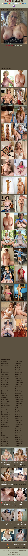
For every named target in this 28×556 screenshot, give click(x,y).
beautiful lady (5, 378)
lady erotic (4, 428)
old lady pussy (19, 412)
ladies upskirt (19, 441)
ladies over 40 (19, 399)
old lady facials (5, 433)
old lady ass (5, 368)
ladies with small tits (21, 431)
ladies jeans (18, 374)
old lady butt (5, 401)
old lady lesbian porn (21, 380)
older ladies (18, 393)
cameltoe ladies (6, 403)
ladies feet (4, 437)
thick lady (18, 437)
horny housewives (20, 370)
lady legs (18, 378)
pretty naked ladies (20, 410)
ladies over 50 (19, 401)
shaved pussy (19, 424)
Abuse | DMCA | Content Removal (10, 550)
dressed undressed (6, 424)
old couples (4, 416)
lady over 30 (19, 397)
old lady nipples (19, 391)
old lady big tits (5, 382)
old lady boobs (5, 393)
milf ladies (18, 386)
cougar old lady (5, 414)
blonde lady (4, 389)
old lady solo (19, 433)
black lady (4, 386)
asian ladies (5, 365)
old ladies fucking (6, 439)
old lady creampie (6, 418)
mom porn (18, 389)
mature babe (5, 372)
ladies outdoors (19, 395)
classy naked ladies (7, 407)
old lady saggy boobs (21, 416)
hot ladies (18, 368)
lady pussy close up (7, 412)
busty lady (4, 399)
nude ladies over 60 (21, 403)
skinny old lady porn (21, 428)
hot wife (17, 445)
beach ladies (5, 376)
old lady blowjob (6, 391)
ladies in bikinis (5, 384)
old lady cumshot (6, 420)
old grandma (5, 445)
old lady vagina (19, 443)
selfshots (18, 418)
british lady (4, 395)
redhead (17, 414)
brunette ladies (5, 397)
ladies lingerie (19, 382)
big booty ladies (6, 380)
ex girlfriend (4, 431)
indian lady (18, 372)
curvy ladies (5, 422)
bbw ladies (4, 374)
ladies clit (4, 410)
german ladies (5, 441)
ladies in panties (20, 405)
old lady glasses (6, 443)
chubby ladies (5, 405)
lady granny (18, 361)
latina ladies (18, 376)
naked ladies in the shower (21, 426)
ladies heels (18, 365)
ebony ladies (5, 426)
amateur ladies (5, 361)
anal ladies (4, 363)
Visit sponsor (18, 45)
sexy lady (18, 422)
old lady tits (18, 439)
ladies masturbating (20, 384)
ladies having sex (20, 420)
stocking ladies (19, 435)
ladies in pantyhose (20, 407)
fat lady (3, 435)
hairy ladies (18, 363)
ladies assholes (5, 370)
